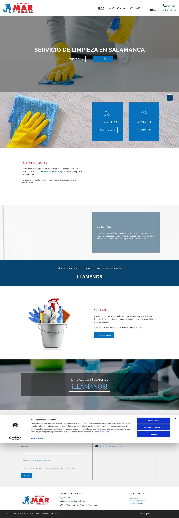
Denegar (153, 509)
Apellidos (57, 430)
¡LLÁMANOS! (89, 386)
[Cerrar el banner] (175, 493)
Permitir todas (153, 496)
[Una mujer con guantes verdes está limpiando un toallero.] (110, 176)
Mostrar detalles (37, 513)
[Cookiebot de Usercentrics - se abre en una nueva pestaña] (15, 513)
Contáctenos (99, 327)
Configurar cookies (153, 503)
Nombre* (24, 430)
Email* (23, 438)
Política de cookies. (101, 507)
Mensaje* (24, 446)
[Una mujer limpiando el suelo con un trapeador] (142, 176)
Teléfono (57, 438)
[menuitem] (100, 8)
